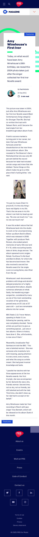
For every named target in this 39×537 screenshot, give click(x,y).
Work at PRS (19, 459)
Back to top (35, 430)
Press (19, 468)
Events (19, 450)
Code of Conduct (19, 476)
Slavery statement (19, 525)
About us (19, 441)
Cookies (19, 518)
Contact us (19, 485)
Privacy (19, 522)
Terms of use (19, 515)
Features (30, 34)
